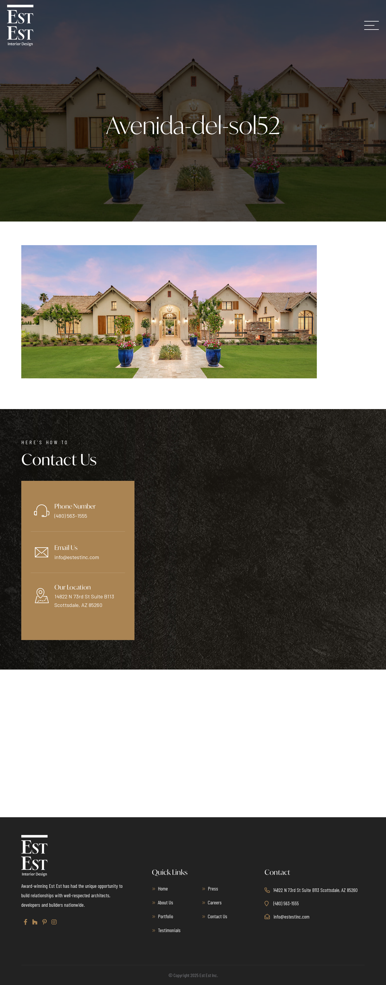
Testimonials (169, 930)
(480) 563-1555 (70, 515)
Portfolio (165, 916)
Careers (215, 902)
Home (163, 888)
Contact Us (217, 916)
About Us (165, 902)
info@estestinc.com (76, 557)
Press (213, 888)
